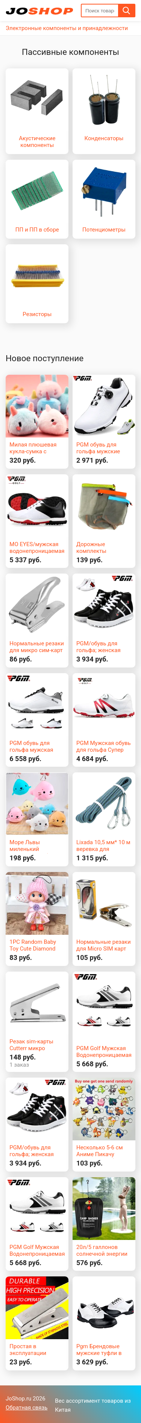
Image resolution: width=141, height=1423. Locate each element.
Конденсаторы (104, 138)
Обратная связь (26, 1407)
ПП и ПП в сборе (37, 229)
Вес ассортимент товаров (89, 1400)
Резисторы (37, 314)
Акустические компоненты (37, 141)
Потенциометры (104, 229)
